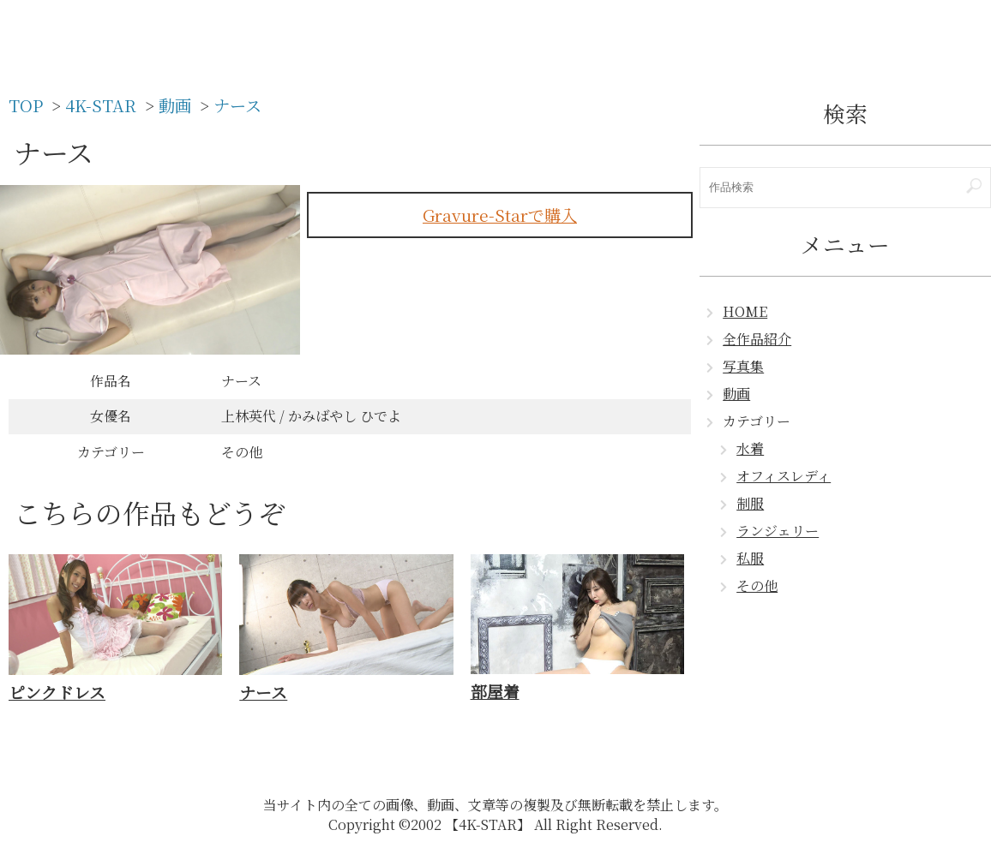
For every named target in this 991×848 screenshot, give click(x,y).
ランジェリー (777, 530)
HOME (745, 311)
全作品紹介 (757, 339)
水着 (750, 448)
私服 (750, 558)
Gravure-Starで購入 (500, 214)
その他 (757, 585)
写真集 (743, 366)
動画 (736, 393)
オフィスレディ (783, 476)
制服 (750, 503)
